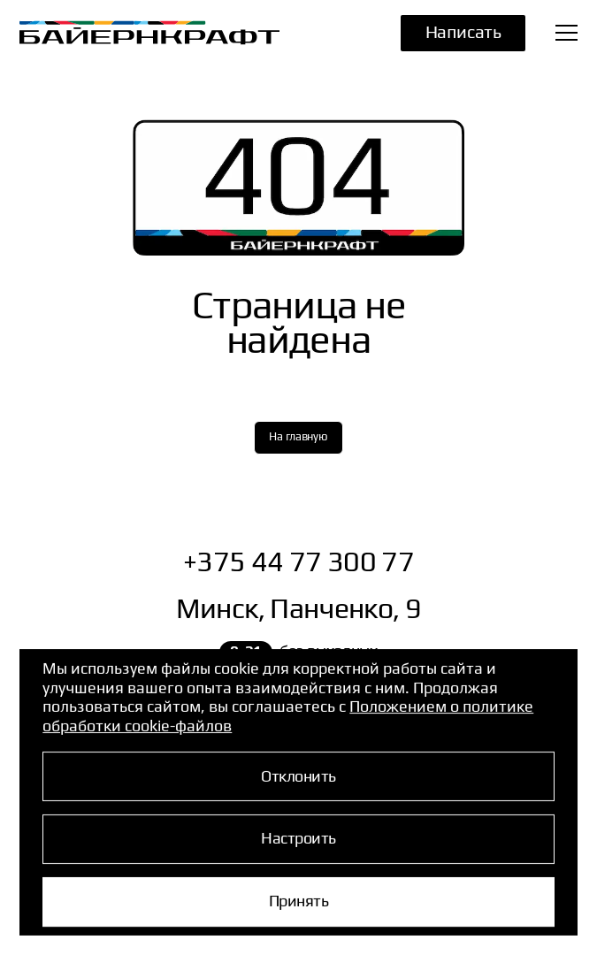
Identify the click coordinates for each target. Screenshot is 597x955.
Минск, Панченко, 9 (298, 607)
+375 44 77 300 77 (298, 560)
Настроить (298, 838)
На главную (298, 436)
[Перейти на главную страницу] (130, 32)
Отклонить (298, 775)
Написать (463, 30)
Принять (298, 900)
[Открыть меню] (566, 33)
